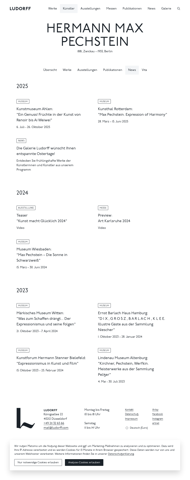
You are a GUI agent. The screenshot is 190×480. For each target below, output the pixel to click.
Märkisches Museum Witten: (40, 313)
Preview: (105, 215)
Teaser (22, 215)
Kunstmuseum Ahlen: (35, 109)
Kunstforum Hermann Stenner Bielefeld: (51, 358)
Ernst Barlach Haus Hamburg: (123, 313)
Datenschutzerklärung (121, 454)
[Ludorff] (20, 8)
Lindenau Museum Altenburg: (123, 358)
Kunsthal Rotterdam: (115, 109)
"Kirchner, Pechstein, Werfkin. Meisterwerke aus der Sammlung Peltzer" (126, 369)
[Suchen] (178, 8)
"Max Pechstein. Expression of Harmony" (132, 115)
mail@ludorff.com (56, 427)
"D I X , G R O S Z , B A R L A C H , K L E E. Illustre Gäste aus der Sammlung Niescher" (131, 324)
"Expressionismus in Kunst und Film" (47, 364)
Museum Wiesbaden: (34, 249)
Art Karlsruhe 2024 (114, 221)
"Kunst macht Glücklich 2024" (42, 221)
